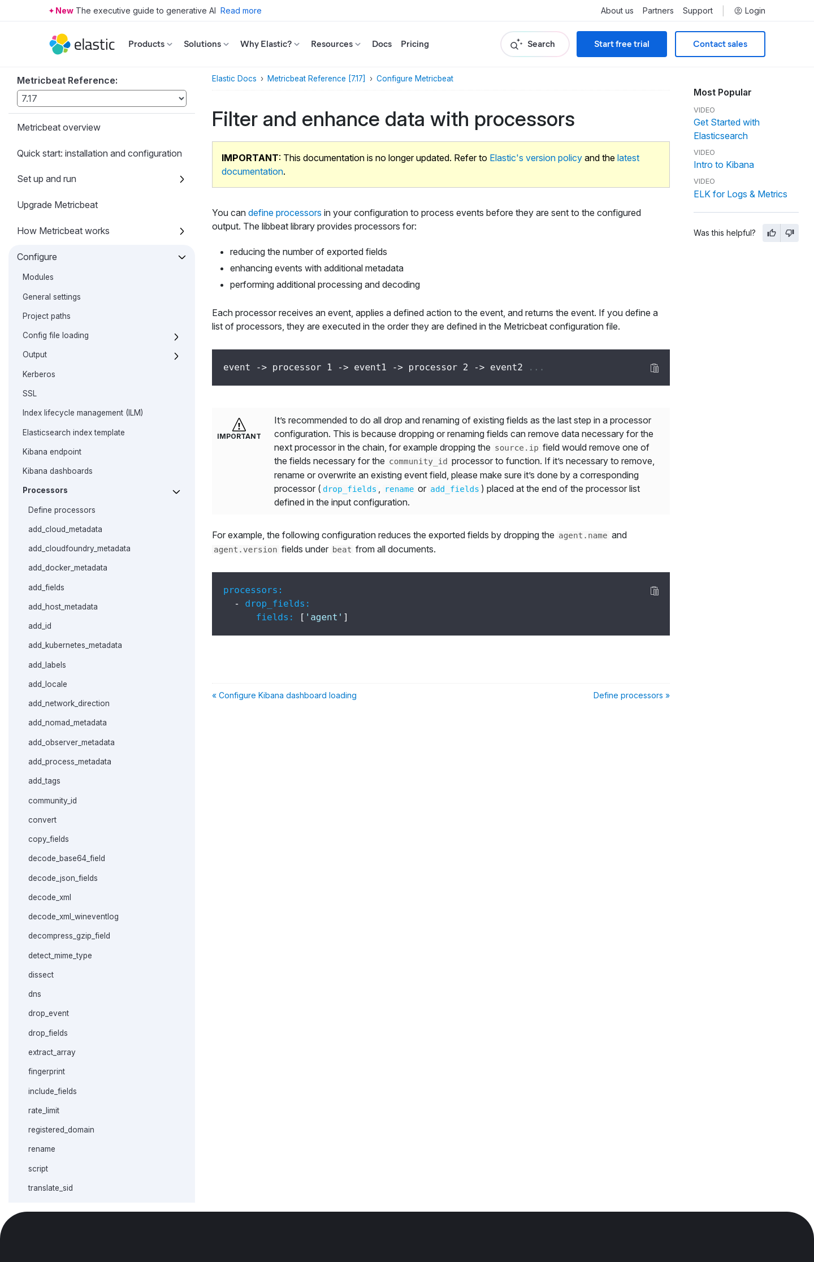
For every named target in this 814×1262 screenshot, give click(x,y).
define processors (285, 212)
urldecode (46, 865)
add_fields (46, 226)
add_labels (47, 304)
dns (34, 633)
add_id (39, 265)
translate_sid (50, 827)
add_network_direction (69, 342)
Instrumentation (50, 986)
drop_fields (48, 672)
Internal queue (48, 909)
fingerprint (46, 710)
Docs (382, 43)
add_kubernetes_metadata (75, 284)
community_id (52, 439)
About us (617, 11)
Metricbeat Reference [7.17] (316, 78)
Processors (45, 129)
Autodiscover (47, 889)
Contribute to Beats (56, 1189)
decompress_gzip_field (69, 575)
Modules (34, 1059)
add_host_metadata (63, 245)
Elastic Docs (234, 78)
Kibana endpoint (52, 91)
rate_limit (43, 749)
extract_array (52, 691)
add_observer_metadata (71, 381)
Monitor (33, 1111)
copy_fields (48, 478)
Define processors (62, 149)
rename (41, 788)
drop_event (48, 652)
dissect (41, 614)
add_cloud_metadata (65, 168)
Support (698, 11)
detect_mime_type (60, 594)
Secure (31, 1137)
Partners (658, 11)
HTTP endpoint (50, 947)
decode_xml (49, 536)
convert (42, 459)
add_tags (44, 420)
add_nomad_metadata (67, 361)
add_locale (47, 323)
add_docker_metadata (67, 206)
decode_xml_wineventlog (73, 555)
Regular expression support (72, 967)
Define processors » (632, 695)
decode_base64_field (66, 497)
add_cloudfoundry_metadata (79, 187)
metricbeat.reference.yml (67, 1005)
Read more (241, 10)
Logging (37, 928)
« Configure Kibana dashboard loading (284, 695)
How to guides (46, 1033)
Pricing (415, 43)
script (38, 807)
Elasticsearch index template (74, 71)
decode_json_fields (63, 517)
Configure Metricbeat (414, 78)
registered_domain (61, 768)
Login (749, 10)
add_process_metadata (69, 400)
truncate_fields (54, 846)
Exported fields (47, 1085)
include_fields (52, 730)
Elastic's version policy (536, 157)
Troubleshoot (44, 1163)
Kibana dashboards (58, 110)
